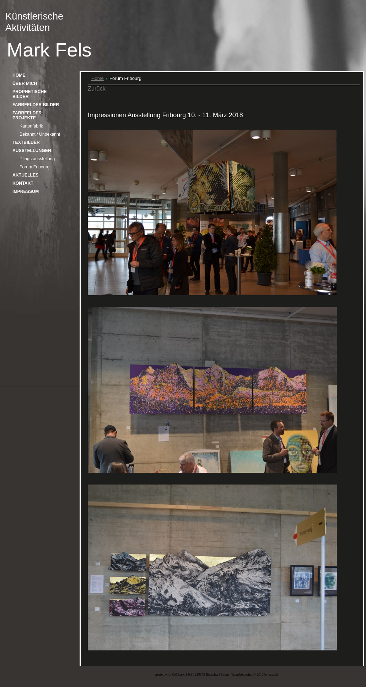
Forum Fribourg (34, 166)
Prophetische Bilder (29, 94)
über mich (24, 83)
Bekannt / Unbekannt (40, 134)
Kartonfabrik (31, 126)
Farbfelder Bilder (35, 104)
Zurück (97, 88)
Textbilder (26, 142)
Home (97, 78)
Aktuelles (25, 175)
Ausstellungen (31, 150)
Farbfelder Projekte (27, 115)
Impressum (25, 191)
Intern (225, 674)
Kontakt (22, 183)
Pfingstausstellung (37, 158)
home (19, 75)
